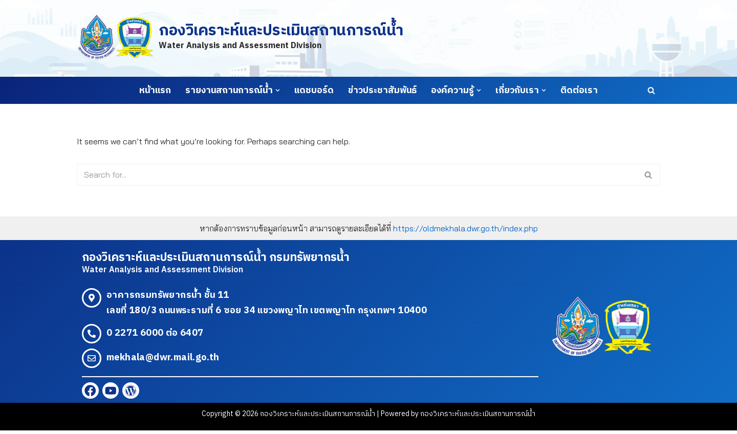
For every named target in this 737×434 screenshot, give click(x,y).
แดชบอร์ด (314, 90)
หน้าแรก (155, 90)
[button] (277, 90)
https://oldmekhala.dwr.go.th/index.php (465, 229)
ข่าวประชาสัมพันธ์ (382, 90)
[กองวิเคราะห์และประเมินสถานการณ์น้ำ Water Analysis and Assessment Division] (240, 38)
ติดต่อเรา (579, 90)
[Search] (651, 90)
